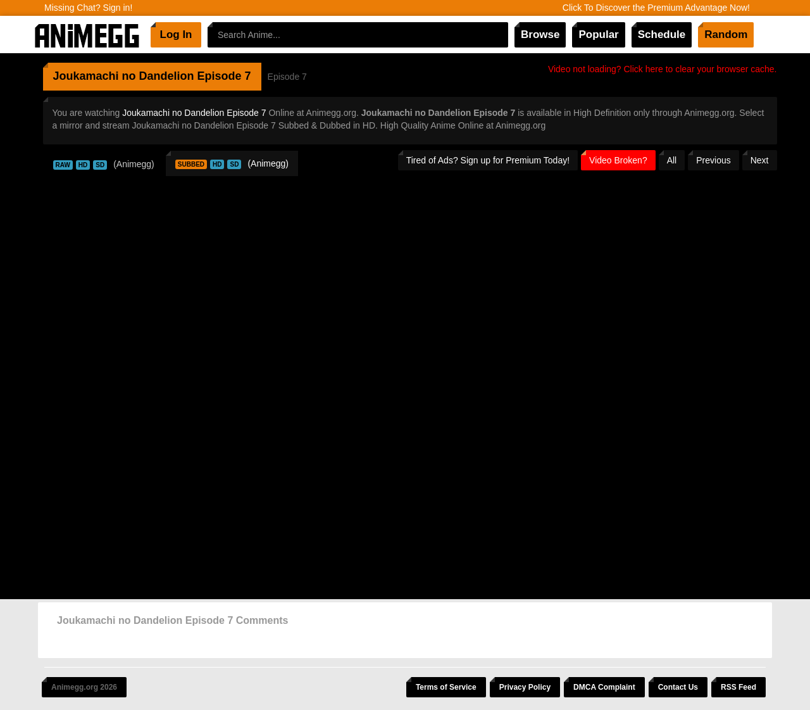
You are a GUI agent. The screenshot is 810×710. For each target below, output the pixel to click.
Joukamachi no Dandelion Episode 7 (194, 113)
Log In (176, 35)
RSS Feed (738, 687)
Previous (713, 160)
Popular (598, 35)
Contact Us (678, 687)
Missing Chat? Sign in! (88, 8)
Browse (540, 35)
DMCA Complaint (604, 687)
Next (760, 160)
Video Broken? (618, 160)
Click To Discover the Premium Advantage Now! (656, 8)
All (672, 160)
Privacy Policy (525, 687)
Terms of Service (446, 687)
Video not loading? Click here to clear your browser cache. (662, 69)
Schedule (662, 35)
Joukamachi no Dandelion (123, 76)
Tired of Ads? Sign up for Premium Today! (488, 160)
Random (725, 35)
